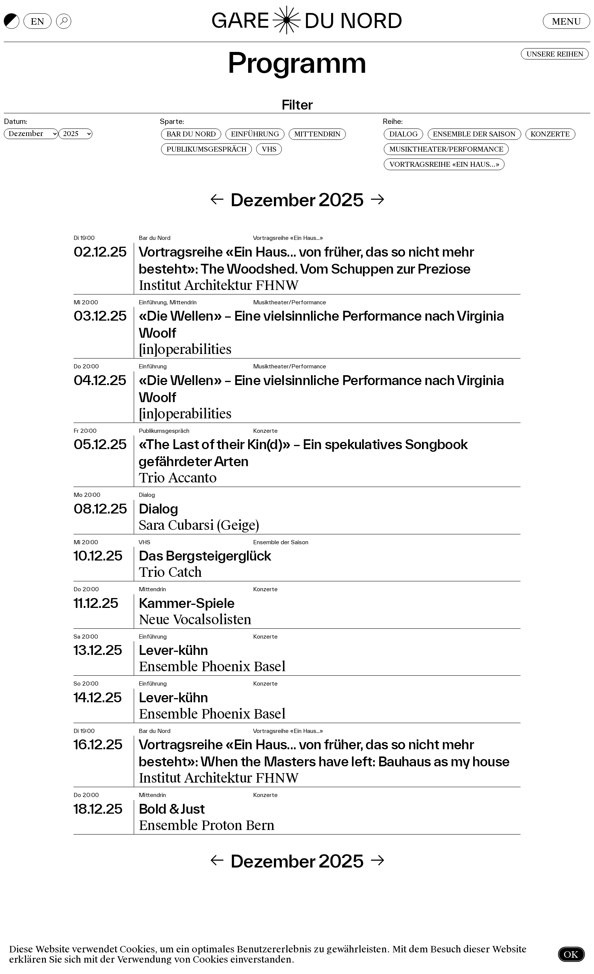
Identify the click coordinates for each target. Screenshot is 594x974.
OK (571, 954)
